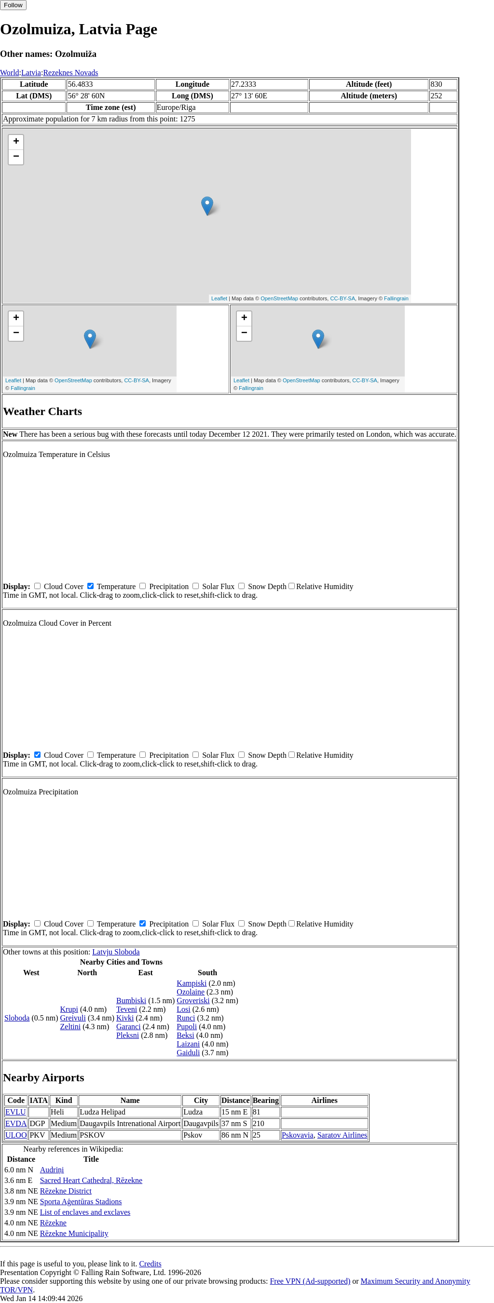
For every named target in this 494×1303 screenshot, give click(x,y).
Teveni (126, 1009)
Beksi (185, 1035)
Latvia (31, 72)
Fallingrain (396, 298)
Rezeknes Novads (70, 72)
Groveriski (193, 1000)
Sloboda (16, 1018)
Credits (150, 1264)
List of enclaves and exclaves (85, 1212)
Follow (13, 5)
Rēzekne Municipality (74, 1233)
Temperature (116, 586)
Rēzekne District (66, 1191)
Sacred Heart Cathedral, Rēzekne (91, 1180)
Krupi (69, 1009)
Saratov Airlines (342, 1135)
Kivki (125, 1018)
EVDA (16, 1123)
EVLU (15, 1112)
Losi (183, 1009)
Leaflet (219, 298)
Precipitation (169, 586)
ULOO (16, 1135)
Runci (186, 1018)
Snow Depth (267, 586)
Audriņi (52, 1170)
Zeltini (70, 1026)
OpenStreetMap (279, 298)
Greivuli (73, 1018)
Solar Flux (218, 586)
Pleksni (127, 1035)
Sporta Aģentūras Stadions (81, 1201)
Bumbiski (131, 1000)
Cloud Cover (63, 586)
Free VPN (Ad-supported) (310, 1281)
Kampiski (191, 983)
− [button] (16, 157)
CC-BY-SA (342, 298)
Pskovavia (298, 1135)
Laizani (188, 1044)
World (9, 72)
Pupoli (187, 1026)
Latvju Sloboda (115, 952)
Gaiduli (188, 1052)
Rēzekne (53, 1223)
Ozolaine (191, 992)
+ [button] (16, 142)
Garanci (128, 1026)
